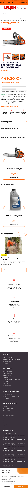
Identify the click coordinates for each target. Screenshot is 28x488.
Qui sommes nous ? (8, 357)
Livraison (5, 406)
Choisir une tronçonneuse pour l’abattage (10, 258)
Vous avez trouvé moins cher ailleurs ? (10, 106)
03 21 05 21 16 (13, 452)
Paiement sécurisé (8, 408)
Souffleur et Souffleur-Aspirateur (11, 379)
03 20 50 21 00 (12, 433)
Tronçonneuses (7, 385)
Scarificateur (6, 377)
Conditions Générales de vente (11, 396)
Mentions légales (7, 394)
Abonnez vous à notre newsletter (11, 359)
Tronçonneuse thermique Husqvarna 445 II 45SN (14, 169)
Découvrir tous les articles (14, 270)
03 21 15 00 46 (11, 444)
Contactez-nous (7, 361)
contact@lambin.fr (7, 466)
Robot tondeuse (7, 375)
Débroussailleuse (7, 373)
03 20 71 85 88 (11, 459)
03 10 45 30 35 (11, 463)
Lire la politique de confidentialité (8, 481)
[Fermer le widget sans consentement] (7, 469)
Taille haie (5, 381)
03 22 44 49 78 (11, 441)
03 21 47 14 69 (11, 448)
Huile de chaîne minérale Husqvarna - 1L (14, 216)
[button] (3, 161)
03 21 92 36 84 (12, 455)
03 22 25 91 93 (11, 437)
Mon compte (6, 410)
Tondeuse (5, 383)
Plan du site (6, 398)
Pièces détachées (7, 371)
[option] (14, 161)
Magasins (5, 363)
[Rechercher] (14, 13)
